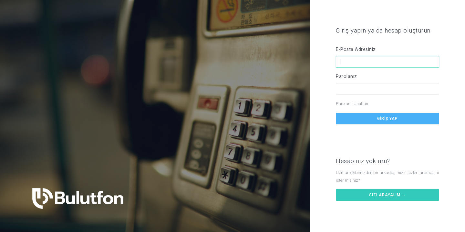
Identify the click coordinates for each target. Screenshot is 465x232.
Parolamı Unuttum (352, 103)
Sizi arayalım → (387, 195)
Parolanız (346, 76)
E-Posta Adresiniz (356, 49)
